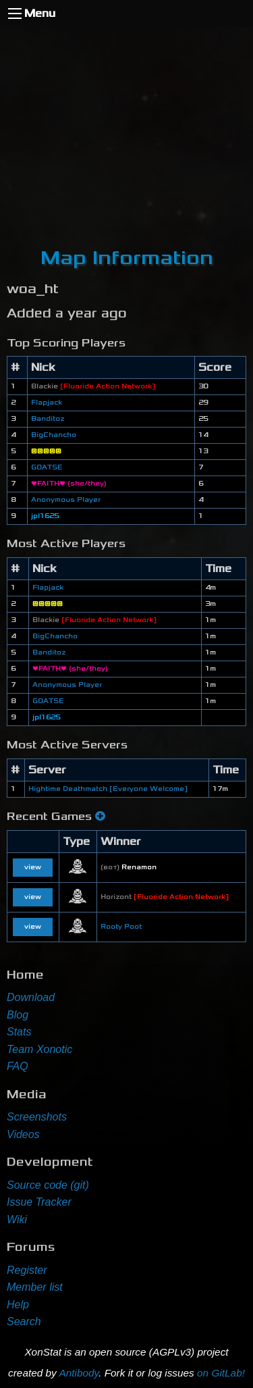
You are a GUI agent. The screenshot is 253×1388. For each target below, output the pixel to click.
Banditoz (47, 419)
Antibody (79, 1373)
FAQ (17, 1066)
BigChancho (53, 435)
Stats (19, 1031)
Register (27, 1270)
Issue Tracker (39, 1202)
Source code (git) (48, 1185)
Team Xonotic (39, 1049)
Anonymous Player (66, 500)
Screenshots (37, 1117)
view (32, 867)
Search (24, 1321)
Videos (23, 1134)
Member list (35, 1287)
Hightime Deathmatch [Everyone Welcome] (108, 789)
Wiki (17, 1219)
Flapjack (46, 403)
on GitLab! (221, 1373)
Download (31, 997)
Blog (17, 1015)
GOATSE (47, 467)
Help (18, 1304)
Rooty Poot (121, 927)
